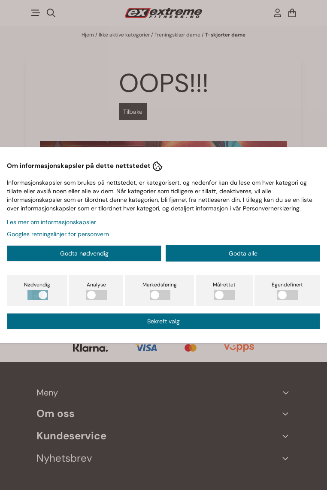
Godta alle (243, 253)
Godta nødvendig (84, 253)
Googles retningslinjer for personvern (58, 234)
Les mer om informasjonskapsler (51, 222)
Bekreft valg (163, 321)
